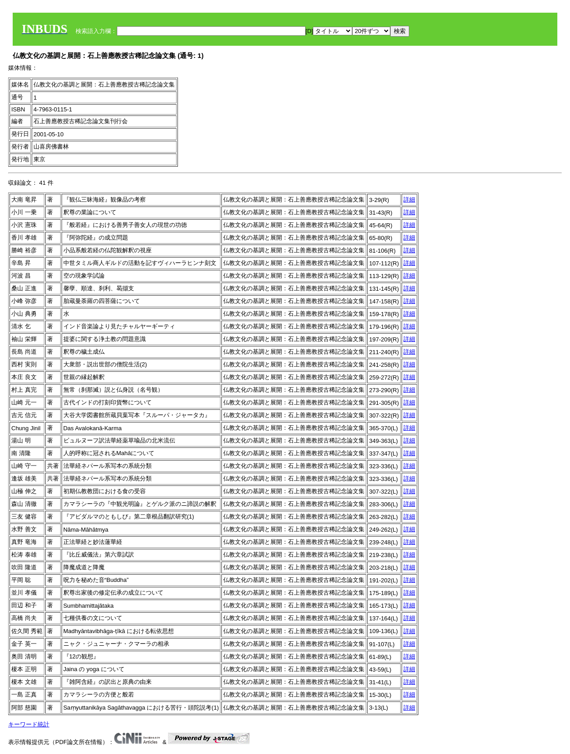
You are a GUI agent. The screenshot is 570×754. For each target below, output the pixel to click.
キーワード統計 (28, 724)
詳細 (409, 199)
